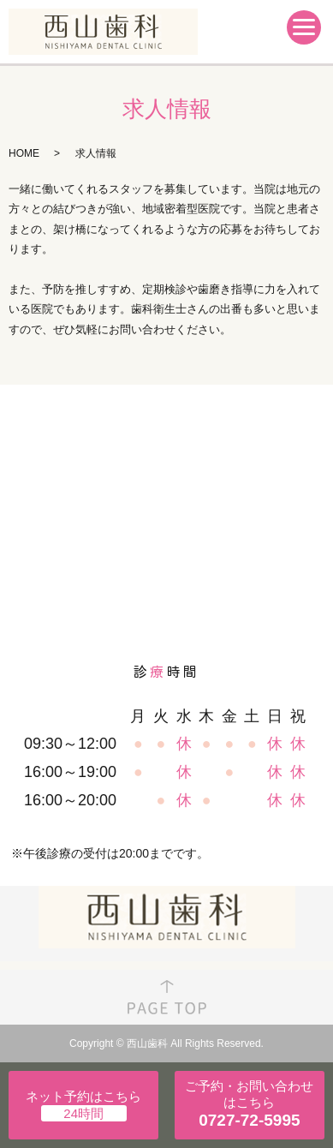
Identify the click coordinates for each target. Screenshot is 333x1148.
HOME (24, 153)
